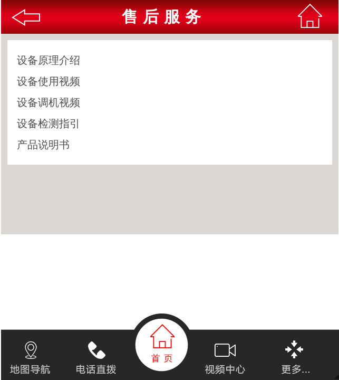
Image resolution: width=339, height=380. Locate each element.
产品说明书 (43, 144)
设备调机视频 (48, 102)
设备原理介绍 (48, 60)
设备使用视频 (48, 81)
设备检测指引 (48, 123)
